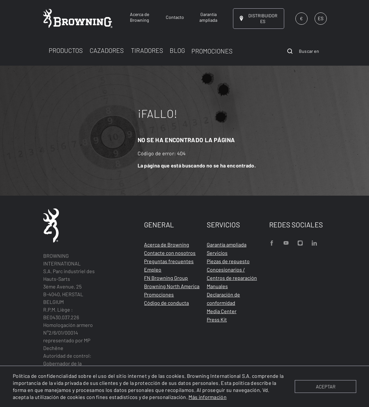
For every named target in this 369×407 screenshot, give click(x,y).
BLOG (177, 50)
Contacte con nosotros (170, 253)
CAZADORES (107, 50)
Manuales (217, 286)
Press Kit (217, 319)
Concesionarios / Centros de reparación (232, 273)
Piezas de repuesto (228, 261)
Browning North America (171, 286)
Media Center (222, 311)
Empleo (152, 269)
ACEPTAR (325, 386)
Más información (208, 397)
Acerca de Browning (166, 244)
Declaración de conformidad (223, 298)
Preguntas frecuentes (169, 261)
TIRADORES (147, 50)
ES (321, 18)
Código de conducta (166, 303)
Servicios (217, 253)
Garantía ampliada (226, 244)
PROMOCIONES (212, 51)
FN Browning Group (166, 278)
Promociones (159, 294)
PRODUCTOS (66, 50)
